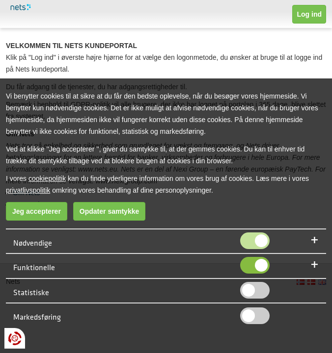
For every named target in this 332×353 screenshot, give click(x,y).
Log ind (309, 14)
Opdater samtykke (109, 211)
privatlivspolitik (28, 190)
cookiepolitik (47, 178)
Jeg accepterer (36, 211)
